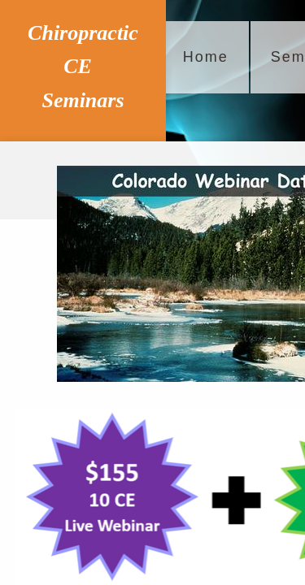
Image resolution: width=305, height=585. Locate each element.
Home (206, 57)
